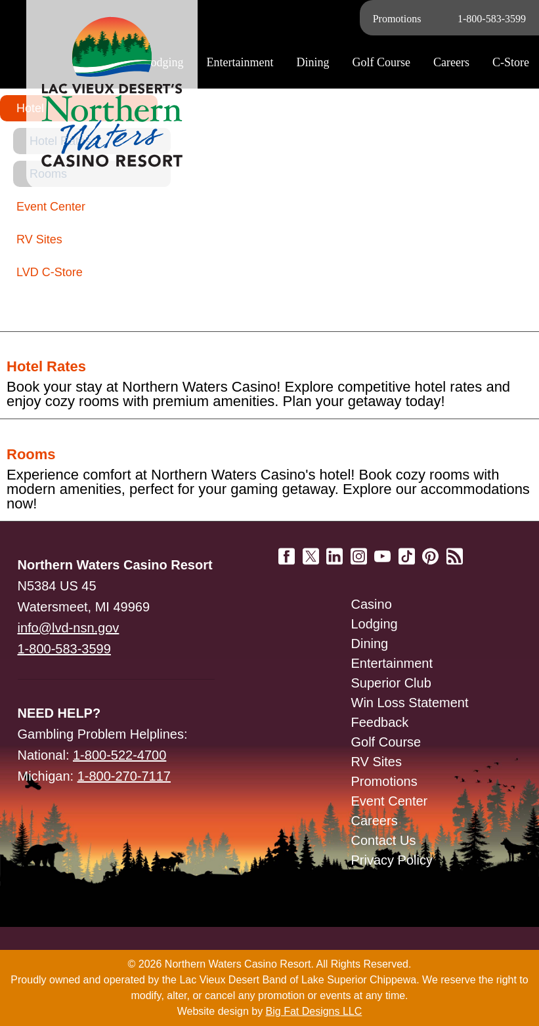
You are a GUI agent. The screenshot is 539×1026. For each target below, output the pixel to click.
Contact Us (383, 840)
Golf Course (386, 742)
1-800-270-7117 (124, 776)
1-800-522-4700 (119, 755)
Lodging (374, 624)
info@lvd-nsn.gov (68, 628)
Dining (370, 643)
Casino (371, 604)
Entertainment (392, 663)
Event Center (50, 206)
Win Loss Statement (410, 702)
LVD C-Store (49, 272)
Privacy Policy (392, 860)
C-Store (510, 62)
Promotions (397, 18)
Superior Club (391, 683)
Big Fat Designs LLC (314, 1011)
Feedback (380, 722)
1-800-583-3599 (492, 18)
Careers (451, 62)
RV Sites (39, 239)
